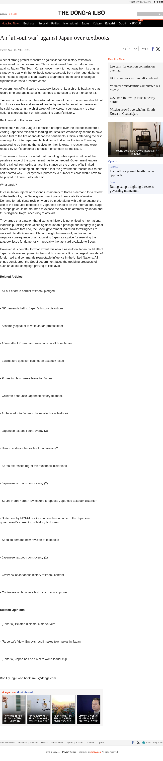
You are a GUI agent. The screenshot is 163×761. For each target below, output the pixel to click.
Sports (85, 23)
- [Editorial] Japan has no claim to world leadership (33, 659)
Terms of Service (52, 752)
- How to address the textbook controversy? (29, 448)
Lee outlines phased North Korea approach (132, 173)
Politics (55, 23)
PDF (150, 1)
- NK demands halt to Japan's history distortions (31, 308)
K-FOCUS (136, 23)
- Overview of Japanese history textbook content (32, 575)
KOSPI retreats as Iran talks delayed (134, 78)
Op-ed (122, 23)
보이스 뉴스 (142, 1)
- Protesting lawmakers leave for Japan (26, 378)
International (70, 23)
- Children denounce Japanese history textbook (31, 396)
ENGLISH (13, 14)
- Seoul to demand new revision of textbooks (29, 540)
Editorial (110, 23)
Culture (97, 23)
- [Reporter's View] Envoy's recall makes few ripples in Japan (40, 641)
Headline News (11, 23)
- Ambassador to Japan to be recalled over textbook (34, 413)
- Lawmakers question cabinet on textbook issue (32, 360)
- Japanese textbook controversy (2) (24, 483)
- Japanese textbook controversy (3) (24, 430)
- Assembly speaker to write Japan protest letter (31, 326)
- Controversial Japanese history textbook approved (34, 592)
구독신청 (132, 1)
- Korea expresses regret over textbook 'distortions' (33, 466)
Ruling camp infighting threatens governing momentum (132, 188)
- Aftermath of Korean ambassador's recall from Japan (36, 343)
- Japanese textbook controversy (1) (24, 557)
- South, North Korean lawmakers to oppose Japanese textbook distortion (48, 500)
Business (28, 23)
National (43, 23)
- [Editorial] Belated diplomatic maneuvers (27, 624)
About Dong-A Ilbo (152, 742)
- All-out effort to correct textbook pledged (27, 291)
